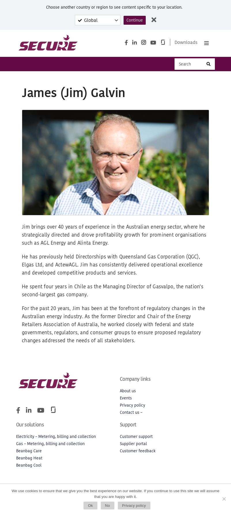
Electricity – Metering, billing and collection (56, 437)
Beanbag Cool (28, 465)
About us (128, 391)
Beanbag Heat (29, 458)
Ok (90, 505)
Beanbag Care (29, 451)
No (107, 505)
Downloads (186, 42)
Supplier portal (133, 444)
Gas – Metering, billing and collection (50, 444)
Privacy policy (132, 405)
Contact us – (131, 412)
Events (126, 398)
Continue (134, 20)
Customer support (136, 437)
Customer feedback (138, 451)
